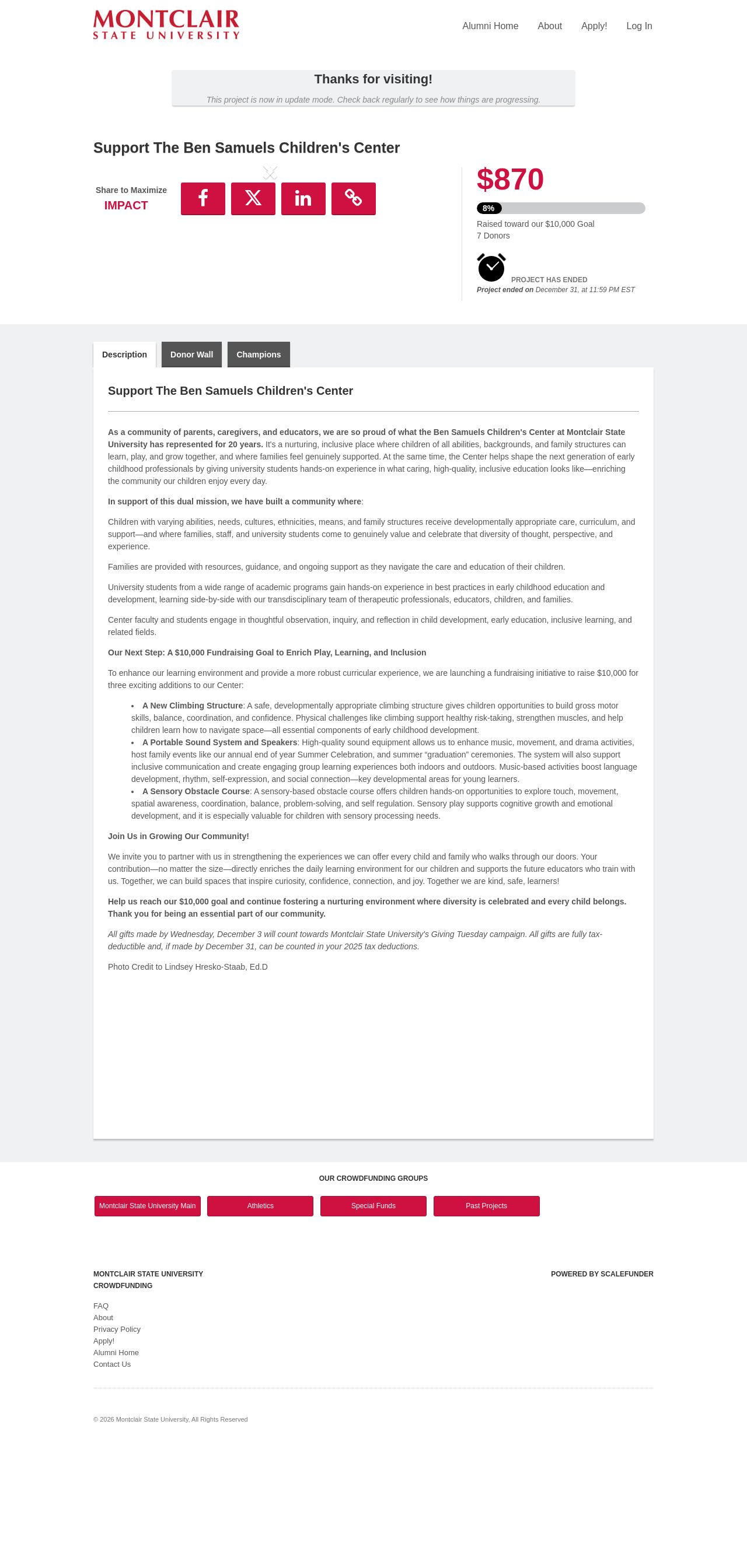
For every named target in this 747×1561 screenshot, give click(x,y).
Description (124, 468)
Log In (639, 26)
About (549, 26)
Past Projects (486, 1320)
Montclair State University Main (147, 1320)
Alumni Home (491, 26)
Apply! (594, 26)
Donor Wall (191, 468)
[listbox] (270, 267)
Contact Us (112, 1478)
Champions (258, 468)
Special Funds (373, 1320)
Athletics (260, 1320)
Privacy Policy (117, 1443)
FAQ (101, 1419)
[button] (119, 267)
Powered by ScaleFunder (602, 1388)
